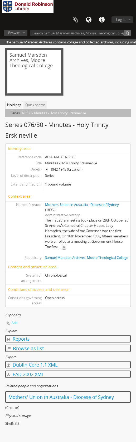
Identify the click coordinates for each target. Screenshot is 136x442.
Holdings (14, 104)
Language (88, 19)
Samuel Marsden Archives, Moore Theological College (86, 257)
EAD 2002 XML (25, 374)
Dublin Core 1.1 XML (32, 365)
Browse (14, 32)
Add (14, 323)
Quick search (35, 104)
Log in (120, 19)
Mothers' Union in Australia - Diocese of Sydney (82, 204)
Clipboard (75, 19)
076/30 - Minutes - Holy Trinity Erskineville (53, 113)
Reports (18, 339)
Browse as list (25, 348)
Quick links (101, 19)
